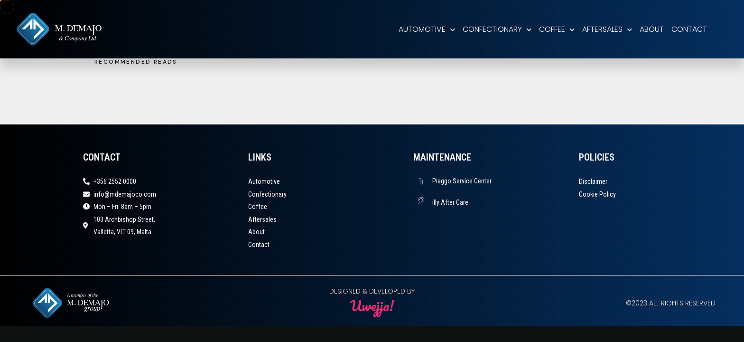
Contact (689, 29)
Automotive (427, 29)
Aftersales (607, 29)
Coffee (557, 29)
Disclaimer (593, 181)
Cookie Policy (597, 194)
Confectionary (497, 29)
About (652, 29)
